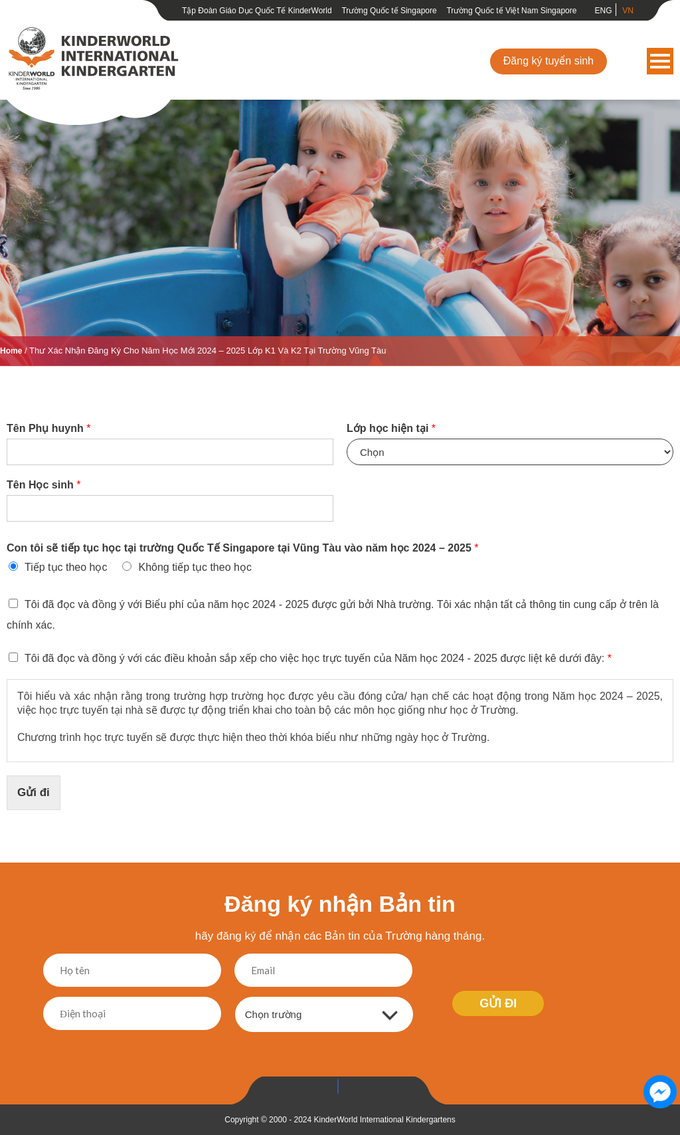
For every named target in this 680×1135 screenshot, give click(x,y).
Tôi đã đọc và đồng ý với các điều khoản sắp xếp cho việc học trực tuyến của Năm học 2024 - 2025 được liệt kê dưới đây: (318, 658)
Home (11, 351)
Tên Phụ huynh (48, 428)
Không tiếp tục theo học (194, 567)
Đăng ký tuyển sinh (548, 60)
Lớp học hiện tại (391, 428)
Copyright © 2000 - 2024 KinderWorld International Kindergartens (340, 1119)
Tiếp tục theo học (66, 567)
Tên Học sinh (43, 484)
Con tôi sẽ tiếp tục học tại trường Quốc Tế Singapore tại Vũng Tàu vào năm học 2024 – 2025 (243, 548)
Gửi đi (33, 792)
